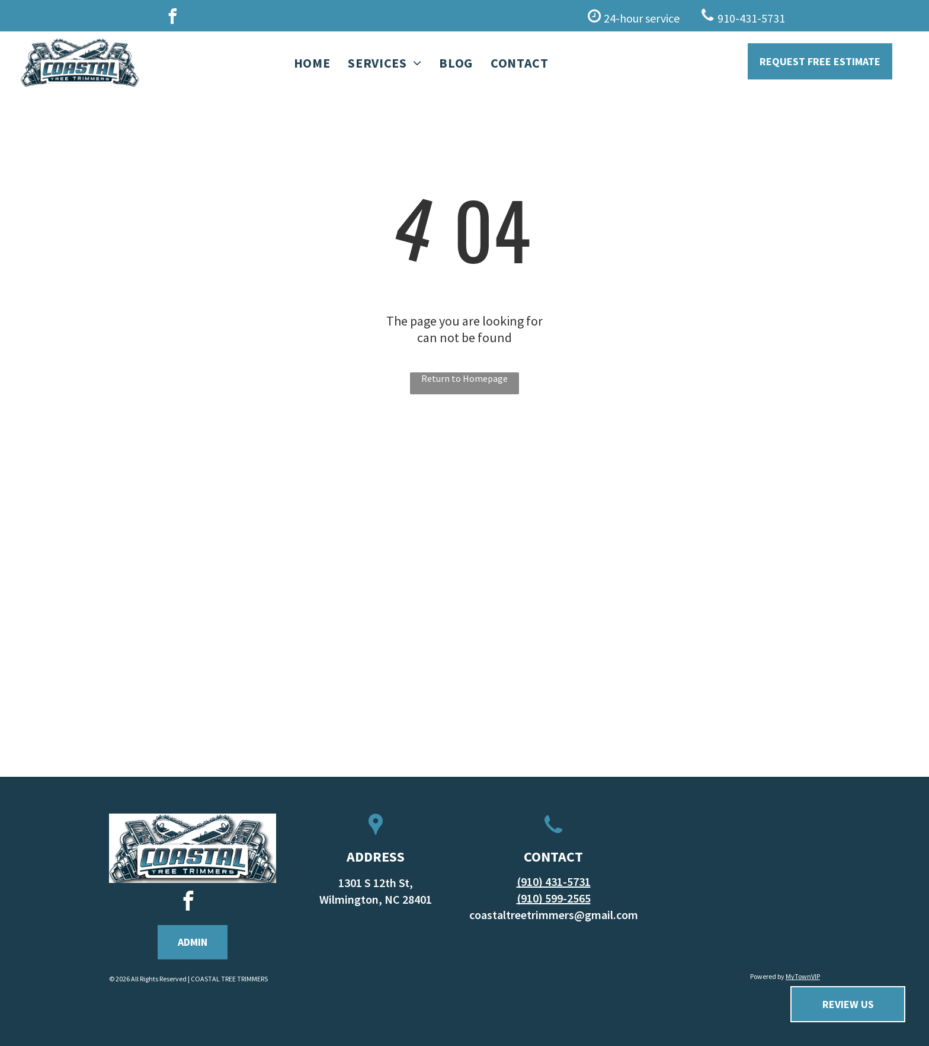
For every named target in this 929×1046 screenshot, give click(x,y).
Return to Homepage (464, 378)
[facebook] (172, 18)
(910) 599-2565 (554, 898)
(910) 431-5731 (554, 881)
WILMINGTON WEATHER (736, 889)
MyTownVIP (803, 976)
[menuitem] (312, 63)
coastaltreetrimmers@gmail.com (553, 914)
